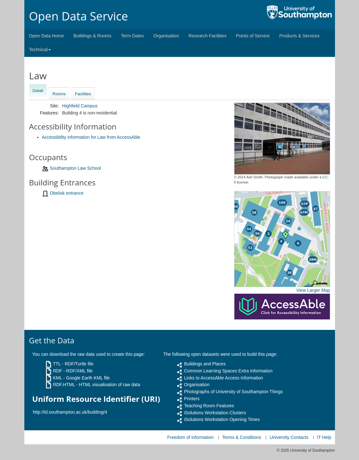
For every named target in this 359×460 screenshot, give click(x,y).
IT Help (324, 437)
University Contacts (289, 437)
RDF (57, 370)
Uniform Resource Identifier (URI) (96, 399)
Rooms (59, 93)
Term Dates (132, 35)
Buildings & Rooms (92, 35)
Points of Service (253, 35)
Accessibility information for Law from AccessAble (91, 137)
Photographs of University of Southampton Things (233, 391)
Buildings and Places (205, 363)
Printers (192, 398)
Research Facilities (207, 35)
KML (57, 377)
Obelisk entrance (66, 193)
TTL (57, 363)
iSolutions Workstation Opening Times (222, 419)
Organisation (166, 35)
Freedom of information (190, 437)
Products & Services (299, 35)
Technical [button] (40, 49)
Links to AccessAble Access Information (223, 377)
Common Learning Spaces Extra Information (228, 370)
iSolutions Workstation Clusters (215, 412)
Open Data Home (46, 35)
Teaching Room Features (209, 405)
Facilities (83, 93)
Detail (38, 90)
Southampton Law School (75, 168)
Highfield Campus (80, 105)
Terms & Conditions (241, 437)
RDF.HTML (64, 384)
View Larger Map (313, 290)
